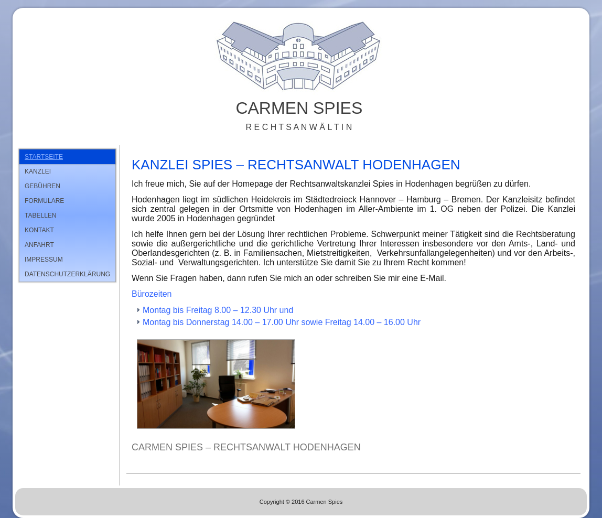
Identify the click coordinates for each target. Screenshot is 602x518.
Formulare (44, 200)
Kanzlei (38, 171)
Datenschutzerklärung (67, 274)
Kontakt (39, 230)
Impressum (44, 259)
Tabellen (40, 215)
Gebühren (42, 186)
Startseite (44, 156)
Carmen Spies (298, 108)
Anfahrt (39, 245)
